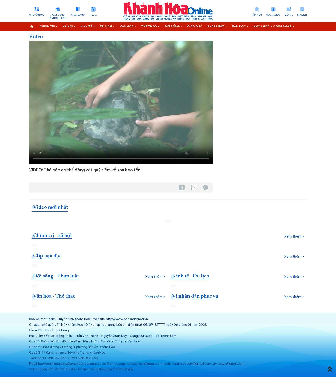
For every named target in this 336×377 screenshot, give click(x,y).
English (302, 15)
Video (36, 36)
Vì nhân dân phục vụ (195, 296)
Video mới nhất (50, 207)
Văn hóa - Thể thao (54, 296)
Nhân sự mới (78, 15)
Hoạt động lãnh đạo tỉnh (57, 17)
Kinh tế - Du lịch (190, 276)
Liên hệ (289, 15)
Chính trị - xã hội (52, 235)
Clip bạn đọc (47, 256)
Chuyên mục (36, 15)
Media (93, 15)
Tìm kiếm (257, 15)
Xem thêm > (294, 236)
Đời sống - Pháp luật (56, 276)
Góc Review (273, 15)
